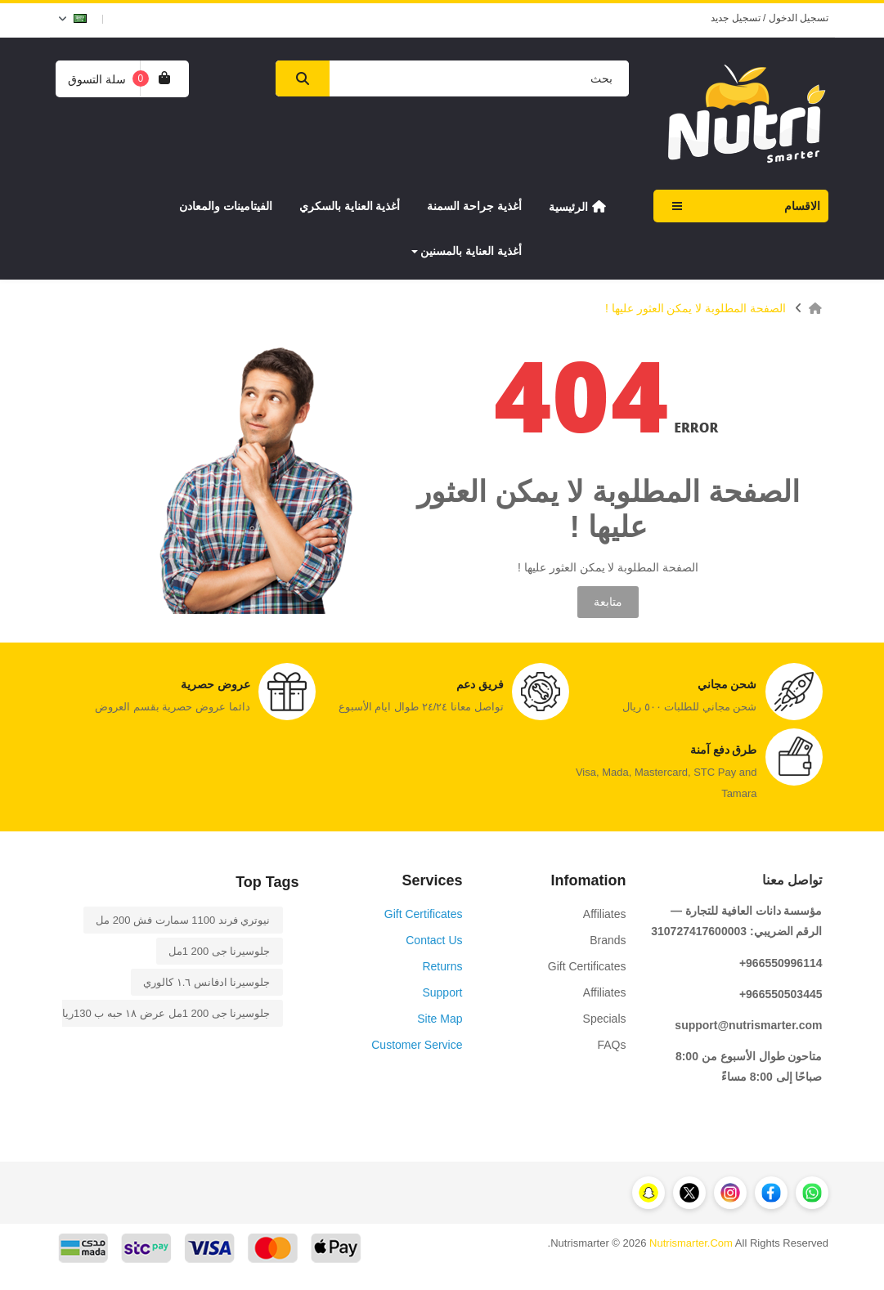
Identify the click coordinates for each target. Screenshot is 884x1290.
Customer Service (416, 1044)
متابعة (608, 601)
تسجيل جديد (735, 18)
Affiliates (604, 914)
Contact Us (434, 940)
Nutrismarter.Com (691, 1243)
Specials (604, 1018)
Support (442, 992)
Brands (608, 940)
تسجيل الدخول (798, 18)
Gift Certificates (587, 966)
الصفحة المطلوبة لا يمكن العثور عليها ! (695, 308)
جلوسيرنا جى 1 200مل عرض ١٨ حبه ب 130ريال (163, 1013)
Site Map (439, 1018)
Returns (442, 966)
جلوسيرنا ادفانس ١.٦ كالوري (206, 982)
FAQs (611, 1044)
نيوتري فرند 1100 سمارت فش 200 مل (183, 920)
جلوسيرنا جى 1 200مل (219, 951)
